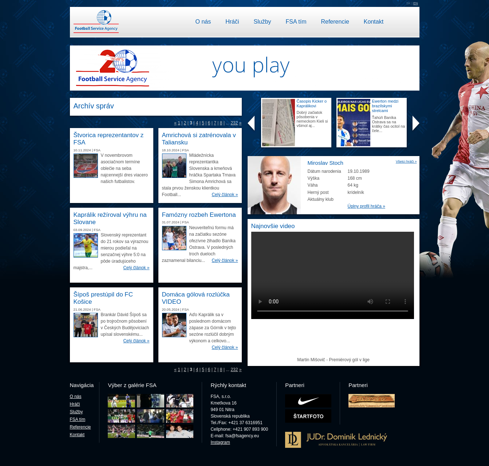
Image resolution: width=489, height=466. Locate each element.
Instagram (220, 442)
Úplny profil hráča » (366, 206)
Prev (251, 124)
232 (234, 123)
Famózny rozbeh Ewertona (199, 214)
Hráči (232, 22)
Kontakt (373, 22)
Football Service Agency (96, 21)
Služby (262, 22)
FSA (97, 150)
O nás (203, 22)
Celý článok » (225, 194)
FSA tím (296, 22)
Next (416, 124)
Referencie (335, 22)
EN (415, 3)
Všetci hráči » (406, 161)
